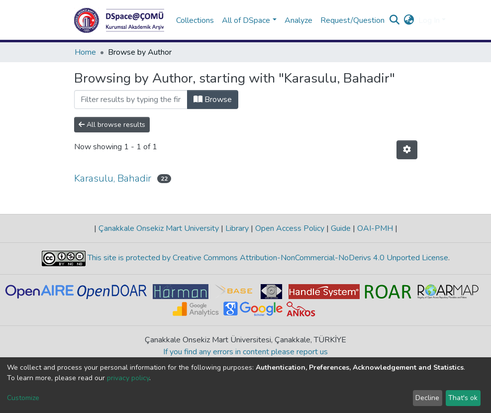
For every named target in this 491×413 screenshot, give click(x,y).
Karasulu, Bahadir (112, 178)
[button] (409, 20)
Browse (213, 99)
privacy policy (128, 378)
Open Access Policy (289, 228)
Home (85, 52)
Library (237, 228)
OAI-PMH (375, 228)
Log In (429, 20)
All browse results (112, 124)
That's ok (463, 398)
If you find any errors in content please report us (245, 351)
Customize (23, 398)
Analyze (298, 20)
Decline (427, 398)
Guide (341, 228)
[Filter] (131, 99)
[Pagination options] (406, 149)
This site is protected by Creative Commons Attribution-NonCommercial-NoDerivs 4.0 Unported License (267, 257)
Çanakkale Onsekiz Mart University (159, 228)
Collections (195, 20)
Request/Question (352, 20)
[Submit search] (395, 20)
